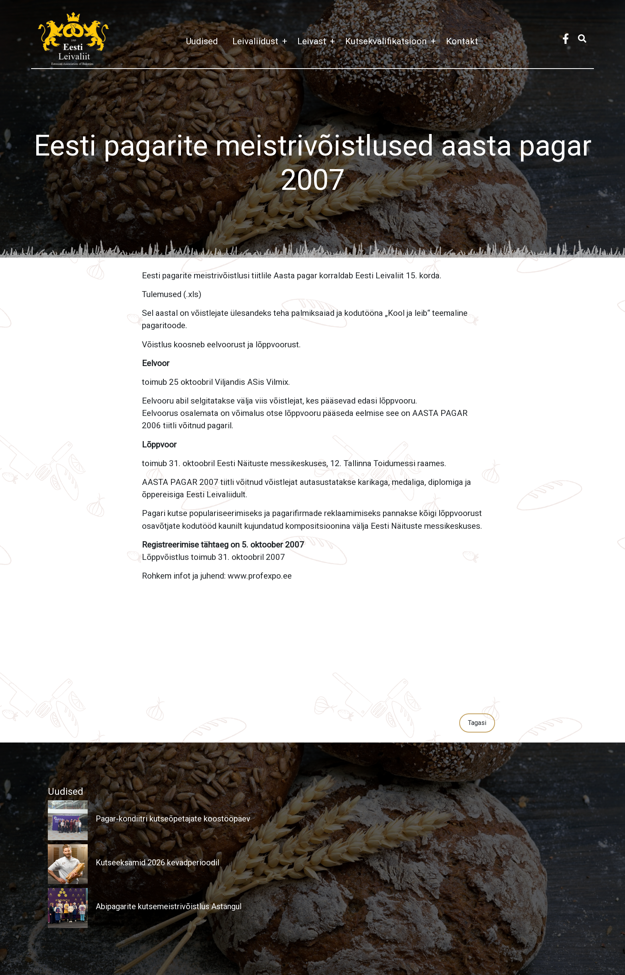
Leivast (318, 41)
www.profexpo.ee (260, 576)
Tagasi (477, 723)
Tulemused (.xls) (171, 294)
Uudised (202, 41)
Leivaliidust (261, 41)
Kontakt (462, 41)
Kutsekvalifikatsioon (392, 41)
